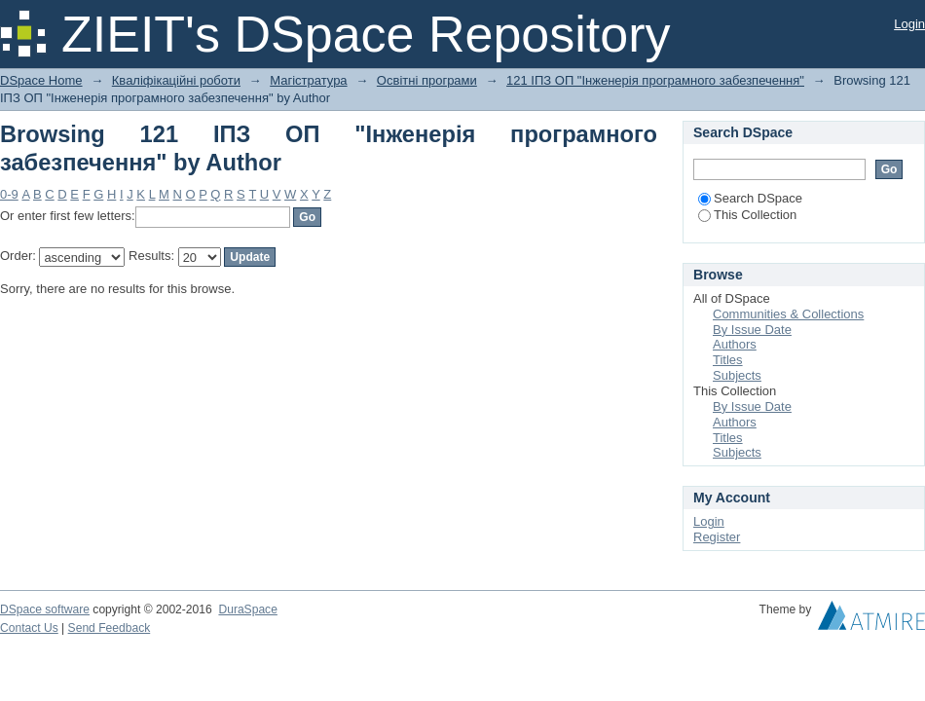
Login (909, 24)
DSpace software (45, 609)
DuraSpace (247, 609)
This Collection (747, 214)
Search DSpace (750, 198)
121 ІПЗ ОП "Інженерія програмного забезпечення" (655, 80)
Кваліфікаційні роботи (176, 80)
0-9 (9, 194)
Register (716, 537)
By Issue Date (752, 329)
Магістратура (308, 80)
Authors (735, 344)
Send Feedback (109, 628)
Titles (728, 359)
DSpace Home (41, 80)
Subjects (737, 375)
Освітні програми (427, 80)
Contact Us (29, 628)
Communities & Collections (788, 314)
